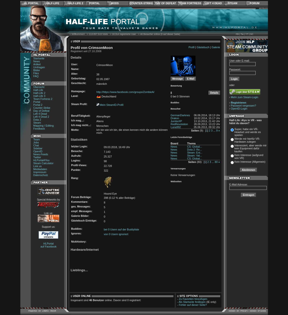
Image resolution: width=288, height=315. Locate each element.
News (36, 61)
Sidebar (38, 148)
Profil (191, 47)
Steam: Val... (194, 155)
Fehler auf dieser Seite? (193, 304)
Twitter (37, 157)
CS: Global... (194, 146)
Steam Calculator (43, 163)
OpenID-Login (239, 108)
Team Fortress (190, 3)
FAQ (36, 76)
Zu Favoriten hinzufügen (193, 298)
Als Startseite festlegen (192, 301)
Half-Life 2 (75, 3)
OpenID (38, 151)
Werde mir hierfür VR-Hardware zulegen (247, 140)
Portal (94, 3)
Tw (241, 34)
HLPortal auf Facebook (49, 245)
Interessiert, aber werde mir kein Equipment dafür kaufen (251, 148)
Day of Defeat (165, 3)
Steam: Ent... (194, 152)
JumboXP (176, 121)
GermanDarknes (180, 115)
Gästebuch (203, 47)
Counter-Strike (141, 3)
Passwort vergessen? (243, 105)
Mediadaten (40, 169)
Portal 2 (38, 104)
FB (237, 34)
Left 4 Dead (213, 3)
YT (246, 34)
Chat (36, 145)
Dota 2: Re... (194, 149)
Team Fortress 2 (42, 98)
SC (251, 34)
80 (216, 161)
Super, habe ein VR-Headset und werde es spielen (248, 132)
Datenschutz (40, 175)
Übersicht (39, 87)
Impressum (40, 172)
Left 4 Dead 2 (41, 116)
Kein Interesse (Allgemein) (250, 161)
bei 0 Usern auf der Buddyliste (121, 229)
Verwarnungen (178, 168)
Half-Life (52, 3)
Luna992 (176, 127)
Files (36, 73)
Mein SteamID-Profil (111, 104)
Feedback (39, 128)
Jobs (36, 142)
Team (36, 139)
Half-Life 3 (39, 95)
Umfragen (39, 67)
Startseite (39, 58)
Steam (232, 3)
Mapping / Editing (43, 125)
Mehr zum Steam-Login (244, 97)
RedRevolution (179, 124)
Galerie (216, 47)
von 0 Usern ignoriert (116, 234)
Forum (255, 3)
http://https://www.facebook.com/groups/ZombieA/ (125, 91)
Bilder (36, 70)
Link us (37, 166)
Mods (115, 3)
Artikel (37, 64)
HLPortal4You (41, 160)
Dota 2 (37, 119)
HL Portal (31, 3)
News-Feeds (40, 154)
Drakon (175, 118)
